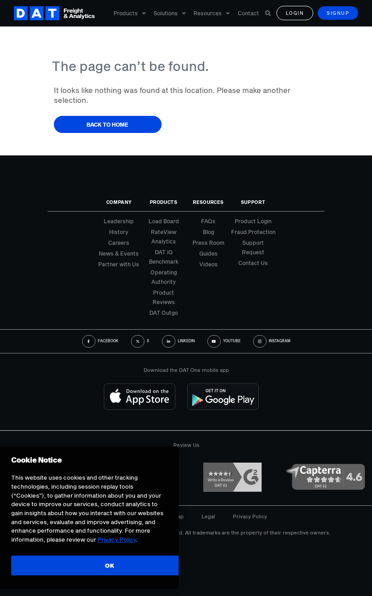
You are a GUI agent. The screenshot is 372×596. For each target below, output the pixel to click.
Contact (248, 13)
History (118, 232)
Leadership (119, 221)
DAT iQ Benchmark (164, 257)
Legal (208, 516)
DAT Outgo (163, 312)
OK (109, 565)
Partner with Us (118, 264)
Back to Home (107, 124)
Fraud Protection (253, 232)
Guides (208, 253)
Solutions (169, 13)
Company (119, 202)
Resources (211, 13)
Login (295, 13)
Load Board (164, 221)
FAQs (208, 221)
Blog (208, 232)
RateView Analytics (163, 236)
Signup (338, 13)
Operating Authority (163, 277)
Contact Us (253, 263)
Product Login (253, 221)
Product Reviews (164, 297)
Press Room (208, 242)
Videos (208, 264)
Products (130, 13)
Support (253, 202)
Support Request (253, 247)
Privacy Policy (250, 516)
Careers (118, 242)
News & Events (119, 253)
